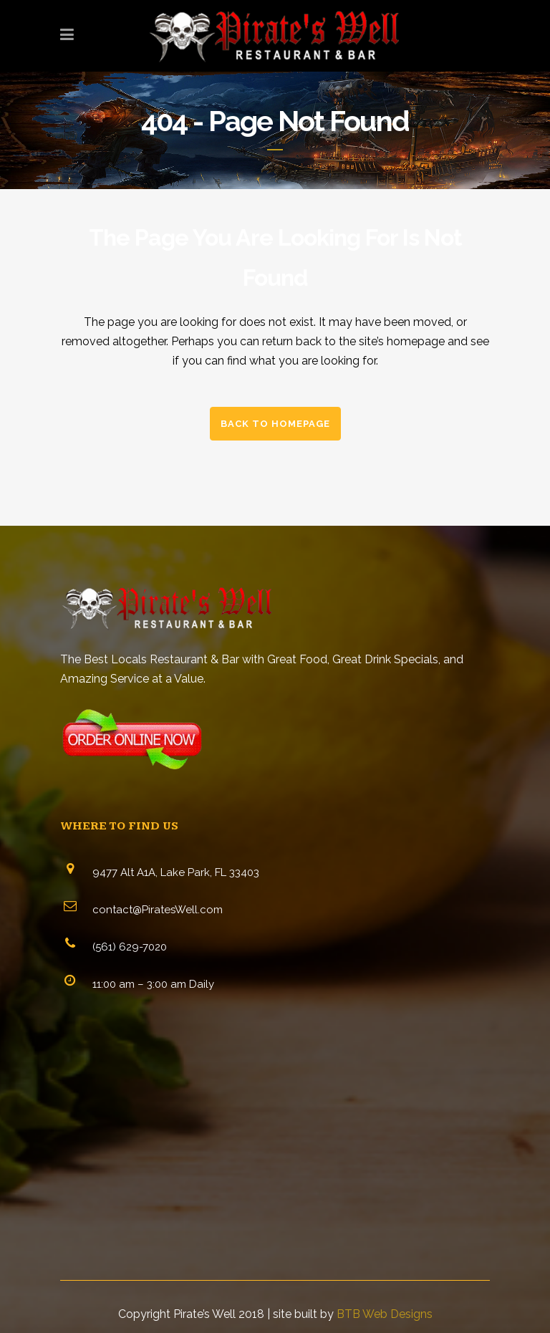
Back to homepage (275, 423)
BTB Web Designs (385, 1314)
